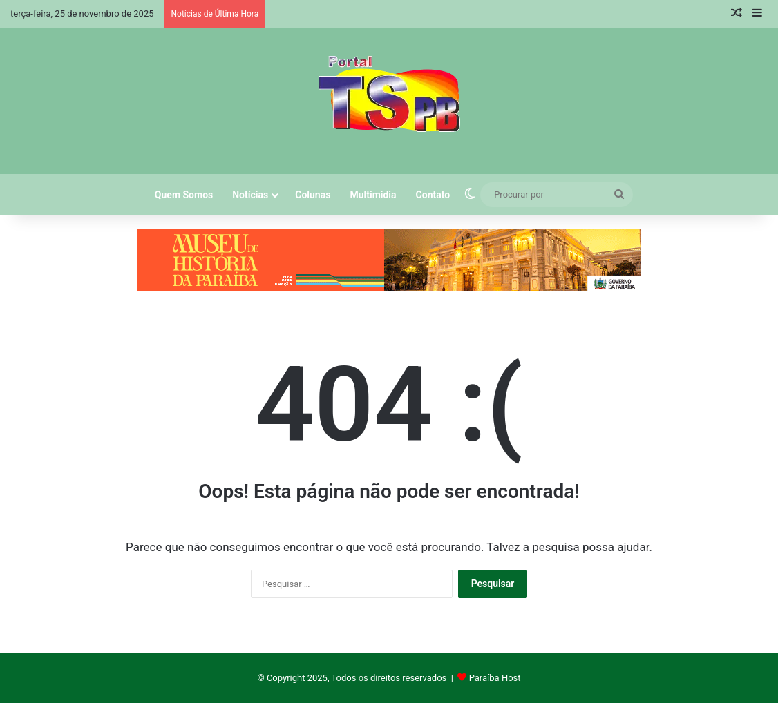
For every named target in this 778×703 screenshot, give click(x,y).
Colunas (312, 194)
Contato (433, 194)
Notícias (250, 194)
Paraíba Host (495, 678)
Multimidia (373, 194)
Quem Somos (184, 194)
